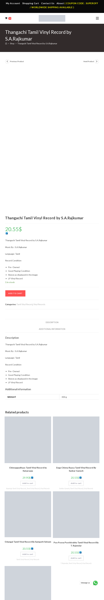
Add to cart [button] (27, 341)
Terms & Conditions (29, 586)
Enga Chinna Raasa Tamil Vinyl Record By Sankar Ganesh (76, 327)
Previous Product (17, 61)
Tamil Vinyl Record (24, 163)
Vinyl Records (39, 163)
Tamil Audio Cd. (64, 554)
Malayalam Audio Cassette (68, 537)
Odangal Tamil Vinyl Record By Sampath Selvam (28, 400)
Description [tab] (52, 181)
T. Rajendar (64, 421)
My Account (13, 3)
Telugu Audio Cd (64, 563)
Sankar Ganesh (64, 347)
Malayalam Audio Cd (66, 567)
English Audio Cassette (67, 541)
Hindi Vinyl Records (18, 559)
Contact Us (47, 3)
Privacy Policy (44, 586)
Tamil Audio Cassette (66, 523)
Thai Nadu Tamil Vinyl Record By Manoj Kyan (28, 475)
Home (13, 523)
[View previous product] (7, 61)
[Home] (6, 43)
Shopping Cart (30, 3)
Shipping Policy (57, 586)
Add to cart (15, 152)
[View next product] (97, 61)
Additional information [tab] (52, 187)
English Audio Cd (64, 572)
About (60, 3)
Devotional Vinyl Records (21, 572)
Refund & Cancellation (74, 586)
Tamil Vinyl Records (18, 554)
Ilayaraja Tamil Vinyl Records (16, 347)
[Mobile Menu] (97, 18)
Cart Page (14, 537)
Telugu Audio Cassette (67, 532)
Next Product (88, 61)
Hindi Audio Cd (63, 559)
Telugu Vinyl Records (19, 567)
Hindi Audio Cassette (66, 528)
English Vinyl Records (19, 563)
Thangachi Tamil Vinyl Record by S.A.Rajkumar (37, 43)
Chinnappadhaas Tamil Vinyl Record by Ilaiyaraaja (28, 327)
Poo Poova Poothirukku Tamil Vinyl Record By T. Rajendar (76, 402)
